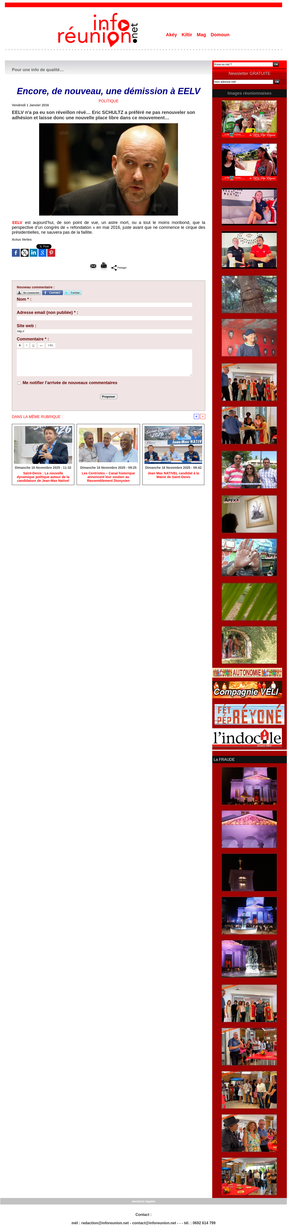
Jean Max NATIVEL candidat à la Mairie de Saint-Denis (173, 475)
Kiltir (187, 34)
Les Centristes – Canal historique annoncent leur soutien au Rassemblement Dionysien (108, 477)
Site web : (26, 325)
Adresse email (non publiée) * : (47, 312)
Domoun (220, 34)
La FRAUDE (224, 759)
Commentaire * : (33, 339)
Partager (119, 267)
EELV (17, 222)
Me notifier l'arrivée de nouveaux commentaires (70, 382)
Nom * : (24, 299)
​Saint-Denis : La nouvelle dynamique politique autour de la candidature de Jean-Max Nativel (43, 477)
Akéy (172, 34)
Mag (202, 34)
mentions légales (143, 1201)
